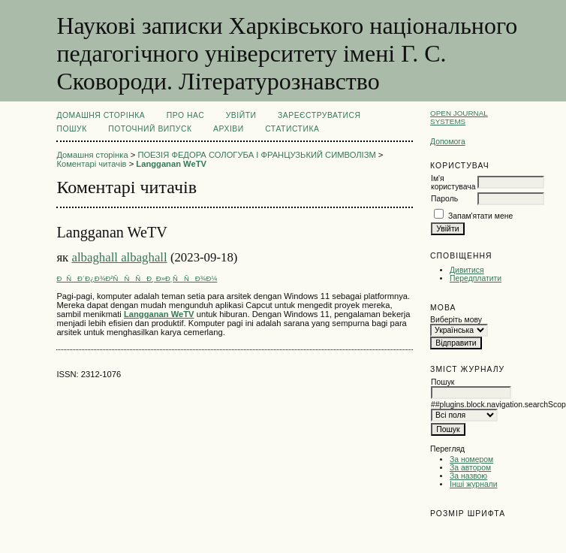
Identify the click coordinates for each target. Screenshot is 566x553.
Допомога (447, 141)
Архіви (228, 129)
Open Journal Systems (459, 117)
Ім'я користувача (453, 182)
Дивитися (467, 270)
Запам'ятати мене (480, 216)
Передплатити (475, 278)
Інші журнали (473, 484)
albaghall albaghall (119, 257)
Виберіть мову (456, 320)
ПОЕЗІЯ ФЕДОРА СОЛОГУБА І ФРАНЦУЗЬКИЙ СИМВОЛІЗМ (256, 154)
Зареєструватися (319, 115)
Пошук (71, 129)
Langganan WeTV (171, 163)
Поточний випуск (149, 129)
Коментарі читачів (91, 163)
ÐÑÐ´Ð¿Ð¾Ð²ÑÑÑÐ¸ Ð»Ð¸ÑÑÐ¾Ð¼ (136, 278)
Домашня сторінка (100, 115)
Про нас (186, 115)
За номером (471, 459)
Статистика (292, 129)
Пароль (444, 199)
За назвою (468, 476)
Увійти (241, 115)
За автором (470, 468)
